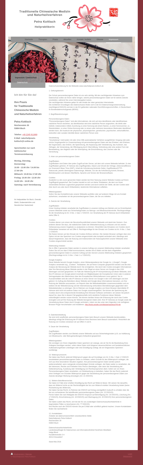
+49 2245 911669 (29, 134)
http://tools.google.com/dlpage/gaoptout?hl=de (103, 305)
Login (130, 454)
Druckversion (17, 454)
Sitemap (28, 454)
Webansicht (127, 456)
